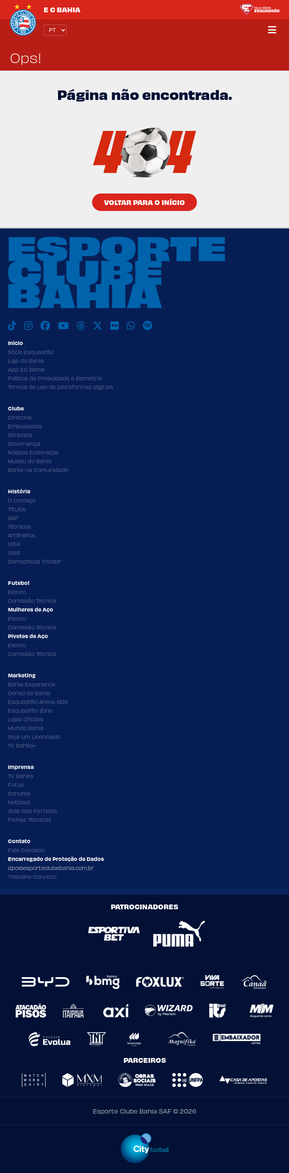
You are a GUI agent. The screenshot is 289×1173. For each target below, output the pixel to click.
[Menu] (272, 30)
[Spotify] (147, 325)
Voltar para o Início (144, 202)
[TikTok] (12, 325)
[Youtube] (63, 325)
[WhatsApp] (131, 325)
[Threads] (81, 325)
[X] (97, 325)
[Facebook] (45, 325)
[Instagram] (28, 325)
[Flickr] (114, 325)
